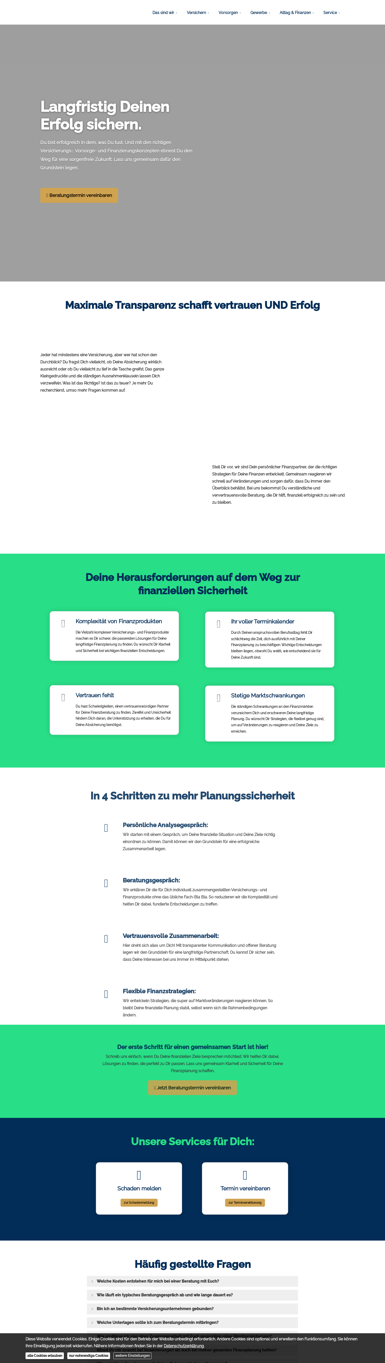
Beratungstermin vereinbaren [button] (79, 195)
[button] (158, 1281)
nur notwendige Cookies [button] (88, 1356)
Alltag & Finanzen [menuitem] (295, 12)
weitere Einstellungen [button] (132, 1356)
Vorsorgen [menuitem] (228, 12)
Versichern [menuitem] (196, 12)
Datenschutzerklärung (184, 1346)
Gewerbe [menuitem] (258, 12)
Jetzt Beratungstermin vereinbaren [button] (192, 1087)
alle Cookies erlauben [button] (44, 1356)
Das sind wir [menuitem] (163, 12)
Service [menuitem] (330, 12)
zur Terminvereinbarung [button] (245, 1194)
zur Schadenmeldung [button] (139, 1194)
